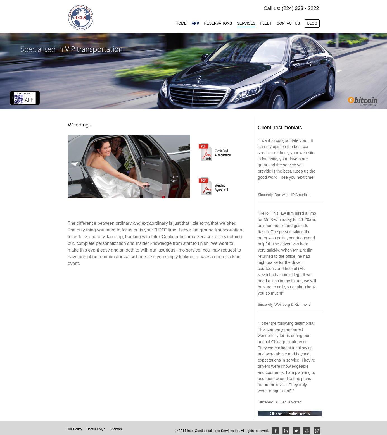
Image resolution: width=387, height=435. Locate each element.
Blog (312, 23)
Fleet (266, 23)
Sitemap (116, 429)
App (195, 23)
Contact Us (288, 23)
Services (246, 23)
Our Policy (74, 429)
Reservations (218, 23)
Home (181, 23)
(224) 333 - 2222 (300, 8)
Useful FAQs (95, 429)
